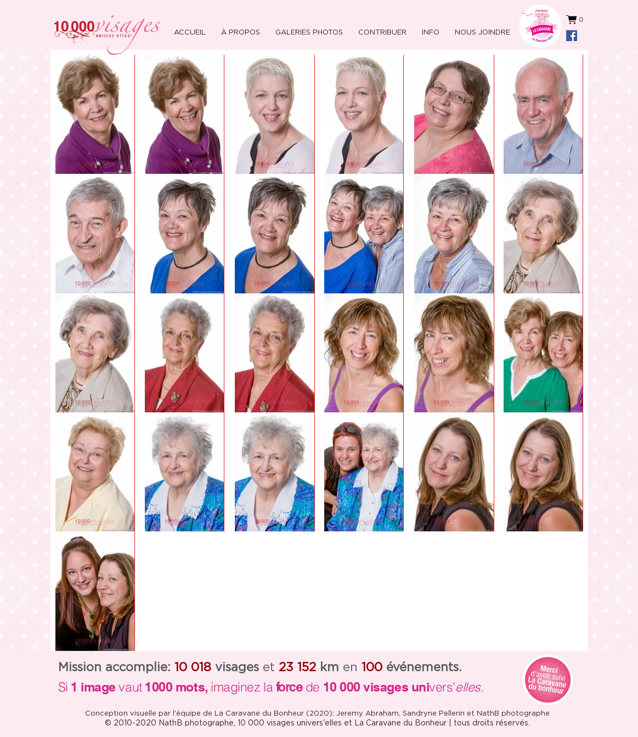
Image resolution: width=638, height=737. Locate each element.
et (245, 667)
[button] (429, 28)
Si (63, 687)
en (339, 667)
